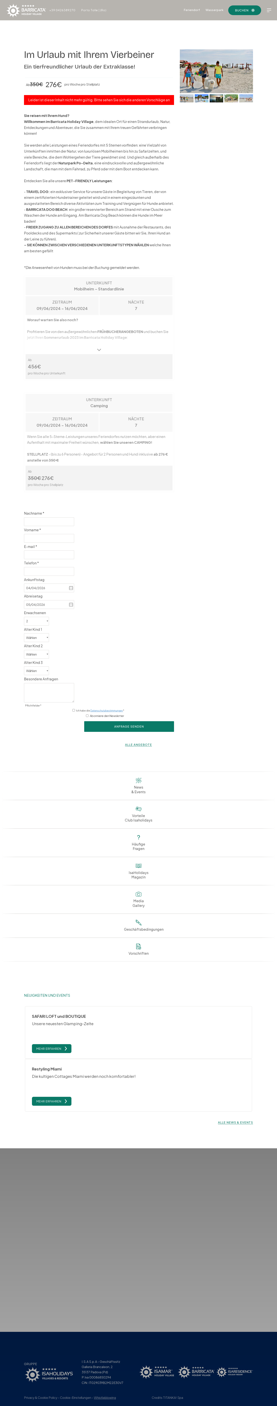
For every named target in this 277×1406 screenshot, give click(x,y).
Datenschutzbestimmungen (106, 710)
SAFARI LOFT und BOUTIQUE (59, 1016)
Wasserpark (215, 10)
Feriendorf (192, 10)
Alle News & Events (235, 1139)
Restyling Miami (47, 1077)
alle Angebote (138, 744)
